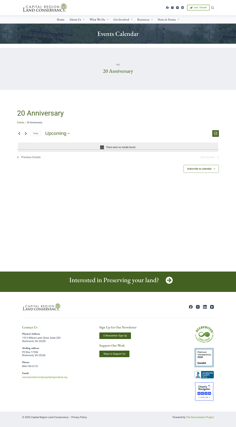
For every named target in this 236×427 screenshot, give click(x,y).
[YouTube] (177, 7)
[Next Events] (26, 133)
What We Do (100, 19)
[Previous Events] (19, 133)
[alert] (118, 147)
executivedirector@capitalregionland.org (44, 377)
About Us (77, 19)
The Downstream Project (200, 417)
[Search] (212, 7)
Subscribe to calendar (199, 168)
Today (35, 133)
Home (60, 19)
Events (20, 122)
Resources (145, 19)
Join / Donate (198, 7)
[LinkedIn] (182, 7)
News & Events (169, 19)
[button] (115, 335)
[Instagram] (172, 7)
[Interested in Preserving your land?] (169, 280)
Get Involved (123, 19)
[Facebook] (167, 7)
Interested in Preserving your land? (114, 280)
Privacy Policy (79, 417)
